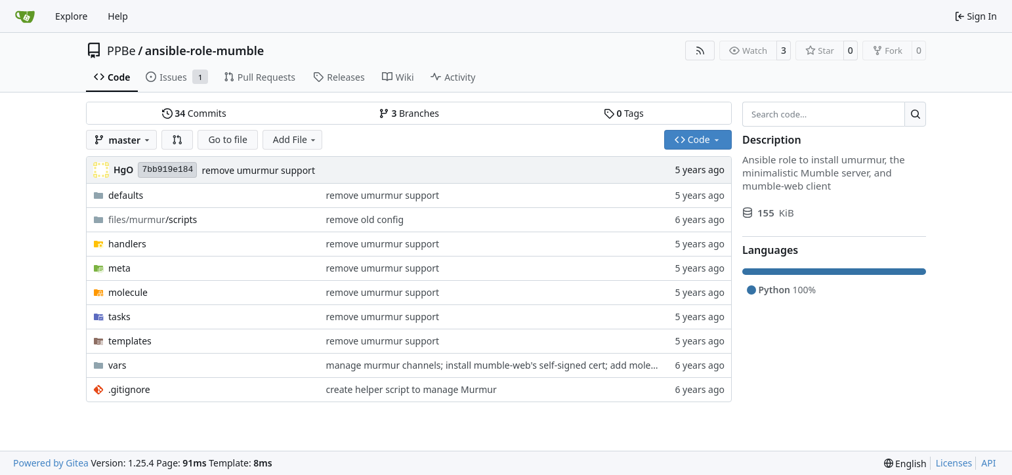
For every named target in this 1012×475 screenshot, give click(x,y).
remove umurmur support (258, 170)
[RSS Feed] (700, 50)
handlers (127, 244)
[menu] (905, 463)
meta (119, 268)
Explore (71, 16)
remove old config (365, 219)
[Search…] (915, 114)
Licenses (954, 463)
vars (117, 365)
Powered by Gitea (51, 463)
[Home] (25, 16)
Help (118, 16)
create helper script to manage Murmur (411, 389)
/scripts (152, 219)
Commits (194, 113)
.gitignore (129, 389)
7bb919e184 (167, 170)
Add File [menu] (295, 139)
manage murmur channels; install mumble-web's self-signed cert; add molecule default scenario (533, 365)
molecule (128, 292)
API (988, 463)
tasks (119, 316)
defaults (125, 195)
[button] (177, 140)
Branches (409, 113)
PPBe (121, 50)
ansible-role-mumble (204, 50)
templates (130, 341)
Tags (624, 113)
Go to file (227, 139)
